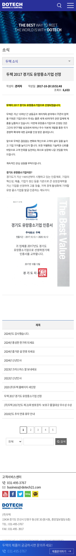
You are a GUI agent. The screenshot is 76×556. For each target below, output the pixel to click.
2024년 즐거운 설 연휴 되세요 (19, 351)
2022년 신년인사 (12, 378)
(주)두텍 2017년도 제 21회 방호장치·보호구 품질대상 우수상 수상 (38, 405)
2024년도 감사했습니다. (16, 333)
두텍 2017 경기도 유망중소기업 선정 (23, 396)
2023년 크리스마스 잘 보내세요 (20, 369)
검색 (63, 441)
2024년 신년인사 (12, 360)
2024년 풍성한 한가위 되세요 (19, 342)
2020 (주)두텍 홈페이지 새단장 (20, 387)
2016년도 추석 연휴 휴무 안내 (19, 414)
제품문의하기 (61, 551)
